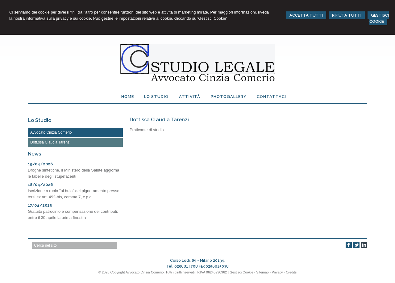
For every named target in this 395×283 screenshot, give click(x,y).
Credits (291, 272)
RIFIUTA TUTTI (346, 15)
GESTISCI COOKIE (379, 18)
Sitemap (262, 272)
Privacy (277, 272)
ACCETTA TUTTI (306, 15)
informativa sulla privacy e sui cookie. (59, 18)
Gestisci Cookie (241, 272)
